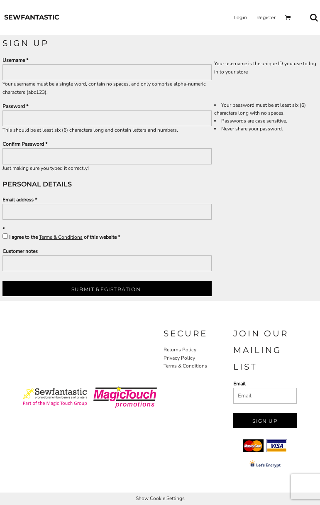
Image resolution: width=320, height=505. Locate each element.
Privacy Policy (179, 358)
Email (239, 383)
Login (240, 17)
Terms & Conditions (61, 237)
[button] (288, 17)
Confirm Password (23, 144)
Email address (18, 199)
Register (266, 17)
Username (13, 60)
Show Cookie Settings (160, 498)
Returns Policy (180, 349)
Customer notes (20, 251)
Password (13, 106)
